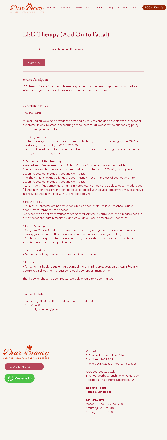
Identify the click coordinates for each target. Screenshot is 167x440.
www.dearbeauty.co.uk (100, 371)
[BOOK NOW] (154, 7)
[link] (34, 62)
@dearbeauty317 (126, 379)
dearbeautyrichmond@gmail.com (118, 375)
